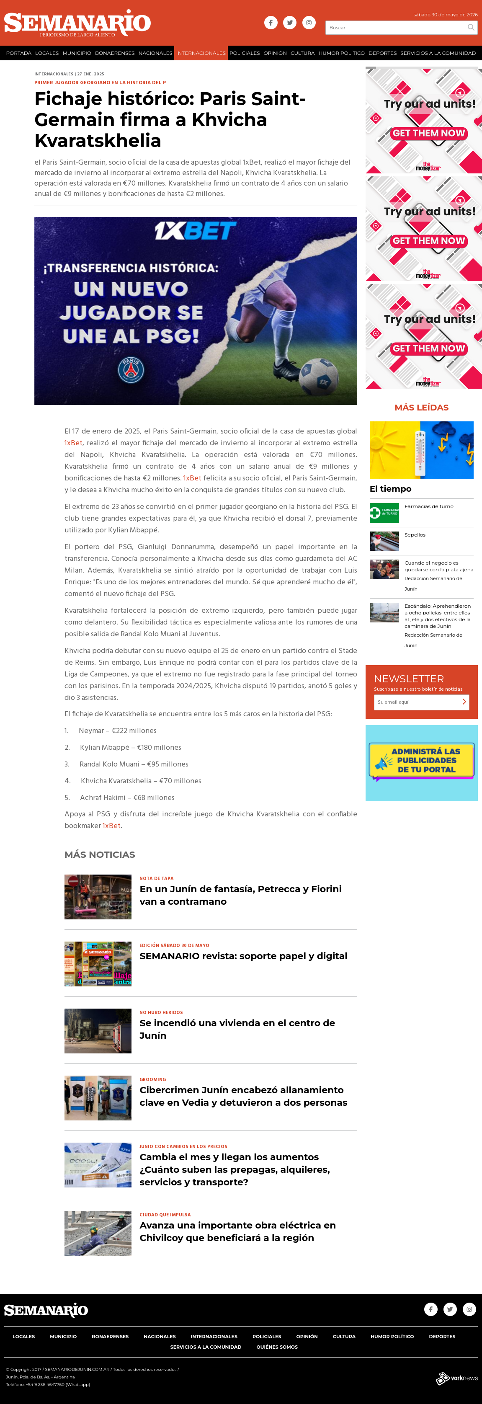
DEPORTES (383, 53)
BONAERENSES (115, 53)
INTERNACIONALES (201, 53)
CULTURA (303, 53)
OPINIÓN (275, 53)
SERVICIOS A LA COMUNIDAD (438, 53)
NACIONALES (156, 53)
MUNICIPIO (76, 53)
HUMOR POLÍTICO (341, 53)
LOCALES (47, 53)
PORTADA (18, 53)
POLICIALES (244, 53)
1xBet (73, 443)
